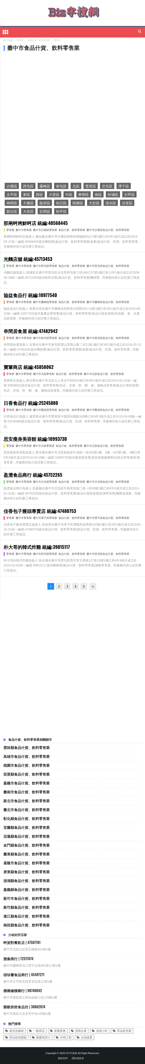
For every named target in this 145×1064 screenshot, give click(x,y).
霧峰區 (44, 186)
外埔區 (113, 194)
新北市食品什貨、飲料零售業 (26, 800)
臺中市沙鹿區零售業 (45, 230)
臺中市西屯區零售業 (45, 266)
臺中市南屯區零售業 (45, 338)
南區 (98, 194)
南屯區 (61, 186)
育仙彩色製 (124, 1030)
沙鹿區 (11, 186)
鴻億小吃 (102, 1030)
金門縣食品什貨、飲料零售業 (26, 845)
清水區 (110, 202)
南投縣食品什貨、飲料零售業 (26, 925)
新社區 (11, 211)
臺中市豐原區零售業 (45, 410)
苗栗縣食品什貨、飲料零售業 (26, 774)
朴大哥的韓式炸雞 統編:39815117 (37, 546)
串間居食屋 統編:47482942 (31, 330)
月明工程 (65, 1037)
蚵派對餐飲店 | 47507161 (22, 942)
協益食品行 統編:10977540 (30, 295)
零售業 (10, 230)
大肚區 (94, 202)
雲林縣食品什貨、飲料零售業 (26, 747)
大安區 (28, 211)
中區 (68, 194)
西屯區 (28, 186)
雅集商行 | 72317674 (18, 958)
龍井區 (44, 202)
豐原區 (90, 186)
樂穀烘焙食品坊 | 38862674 (24, 1006)
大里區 (54, 194)
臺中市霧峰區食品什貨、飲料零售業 (107, 302)
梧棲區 (77, 202)
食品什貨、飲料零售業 (71, 230)
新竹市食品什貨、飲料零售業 (26, 898)
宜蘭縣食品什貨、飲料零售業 (26, 827)
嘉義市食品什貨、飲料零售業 (26, 783)
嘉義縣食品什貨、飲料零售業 (26, 889)
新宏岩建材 (16, 1030)
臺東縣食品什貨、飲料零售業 (26, 854)
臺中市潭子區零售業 (45, 518)
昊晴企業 (81, 1030)
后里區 (127, 202)
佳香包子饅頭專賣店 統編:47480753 (40, 510)
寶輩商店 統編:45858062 (28, 366)
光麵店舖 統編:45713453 (28, 258)
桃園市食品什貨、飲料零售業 (26, 765)
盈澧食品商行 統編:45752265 (33, 474)
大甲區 (129, 194)
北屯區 (107, 186)
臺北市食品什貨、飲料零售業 (26, 809)
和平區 (61, 211)
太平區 (11, 194)
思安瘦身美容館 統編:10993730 (35, 438)
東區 (26, 194)
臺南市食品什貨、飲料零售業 (26, 791)
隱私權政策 (78, 1058)
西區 (39, 194)
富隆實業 (60, 1030)
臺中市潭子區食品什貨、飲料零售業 (107, 518)
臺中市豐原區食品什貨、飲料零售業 (107, 410)
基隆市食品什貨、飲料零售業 (26, 862)
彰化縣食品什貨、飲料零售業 (26, 818)
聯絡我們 (63, 1058)
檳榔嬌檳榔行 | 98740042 (22, 990)
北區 (76, 186)
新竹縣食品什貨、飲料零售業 (26, 907)
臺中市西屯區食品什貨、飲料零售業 (107, 266)
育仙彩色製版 (18, 1037)
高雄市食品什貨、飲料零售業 (26, 756)
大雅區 (28, 202)
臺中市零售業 (24, 230)
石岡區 (44, 211)
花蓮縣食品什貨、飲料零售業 (26, 836)
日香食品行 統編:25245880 (31, 402)
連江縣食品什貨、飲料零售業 (26, 916)
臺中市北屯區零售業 (45, 481)
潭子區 (123, 186)
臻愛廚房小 (43, 1037)
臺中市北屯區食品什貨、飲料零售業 (107, 481)
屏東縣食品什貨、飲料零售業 (26, 871)
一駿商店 (39, 1030)
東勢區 (83, 194)
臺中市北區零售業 (43, 374)
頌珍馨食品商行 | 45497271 (24, 974)
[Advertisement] (37, 84)
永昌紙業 (86, 1037)
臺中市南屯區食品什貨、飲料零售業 (107, 338)
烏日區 (61, 202)
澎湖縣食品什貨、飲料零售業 (26, 880)
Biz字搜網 (71, 1053)
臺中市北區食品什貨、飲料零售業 (104, 374)
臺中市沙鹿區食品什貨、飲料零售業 (107, 230)
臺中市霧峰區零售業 (45, 302)
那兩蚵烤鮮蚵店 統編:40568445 (36, 222)
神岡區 (11, 202)
